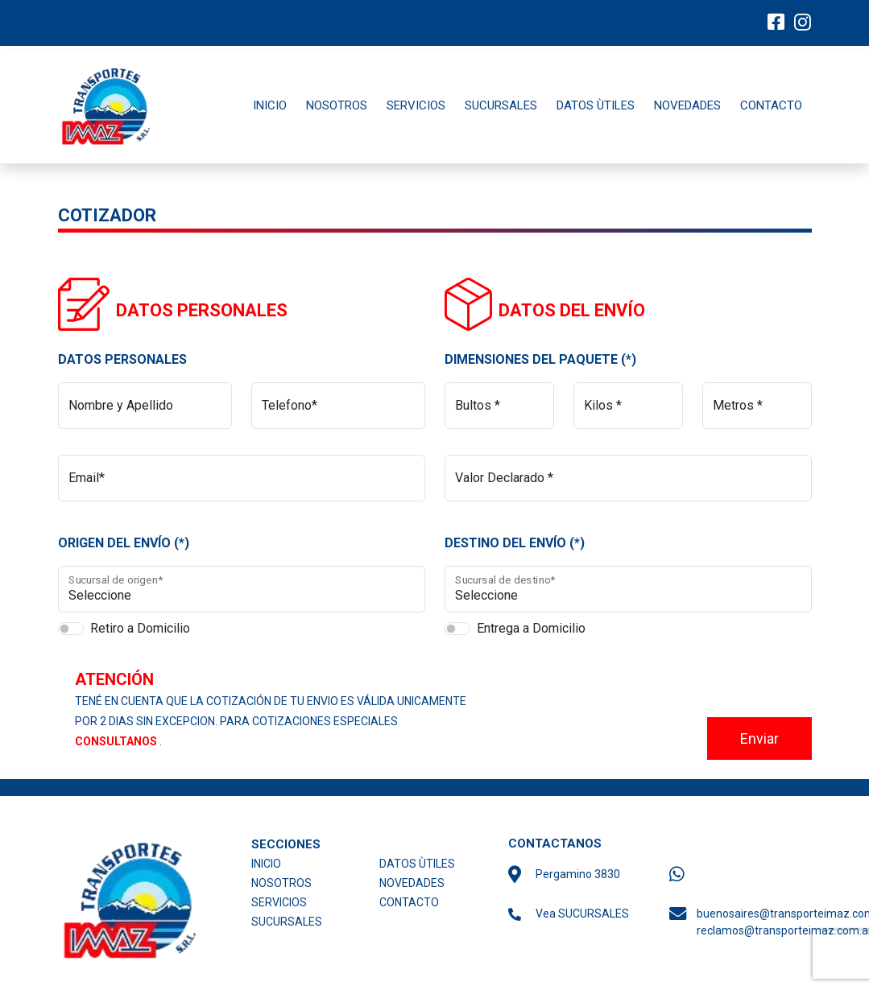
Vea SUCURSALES (582, 913)
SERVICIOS (416, 105)
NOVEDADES (687, 105)
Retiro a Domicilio (140, 628)
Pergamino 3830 (578, 874)
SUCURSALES (501, 105)
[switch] (71, 628)
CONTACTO (771, 105)
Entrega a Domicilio (531, 628)
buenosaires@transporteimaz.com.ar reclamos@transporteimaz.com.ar (759, 922)
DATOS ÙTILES (596, 105)
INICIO (270, 105)
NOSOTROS (336, 105)
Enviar (759, 738)
